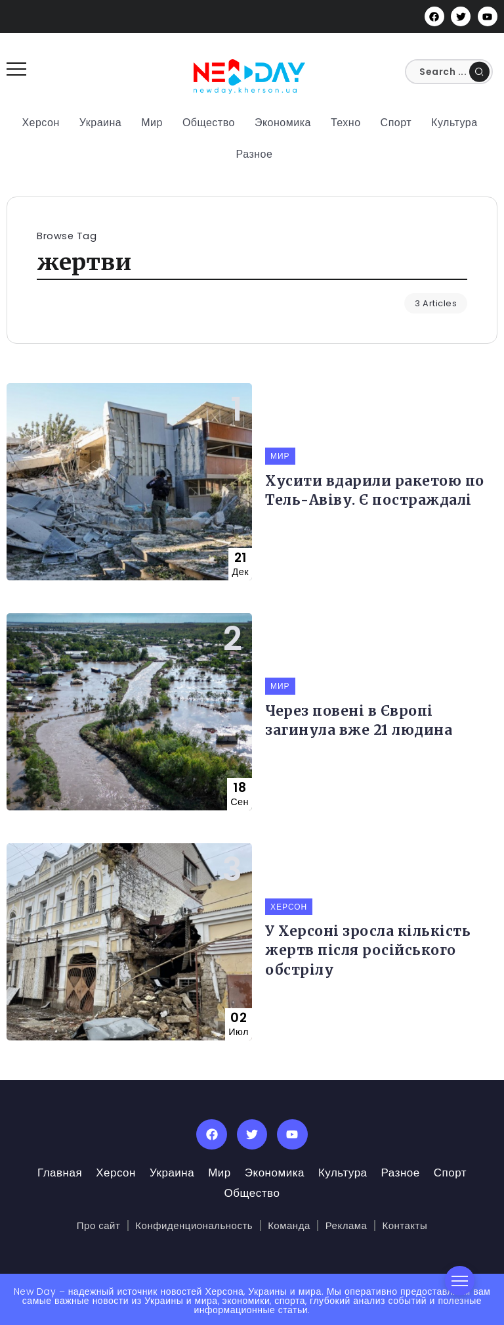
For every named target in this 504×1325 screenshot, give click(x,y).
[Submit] (479, 71)
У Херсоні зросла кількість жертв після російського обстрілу (368, 950)
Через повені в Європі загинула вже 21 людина (358, 721)
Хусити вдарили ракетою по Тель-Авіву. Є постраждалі (374, 491)
